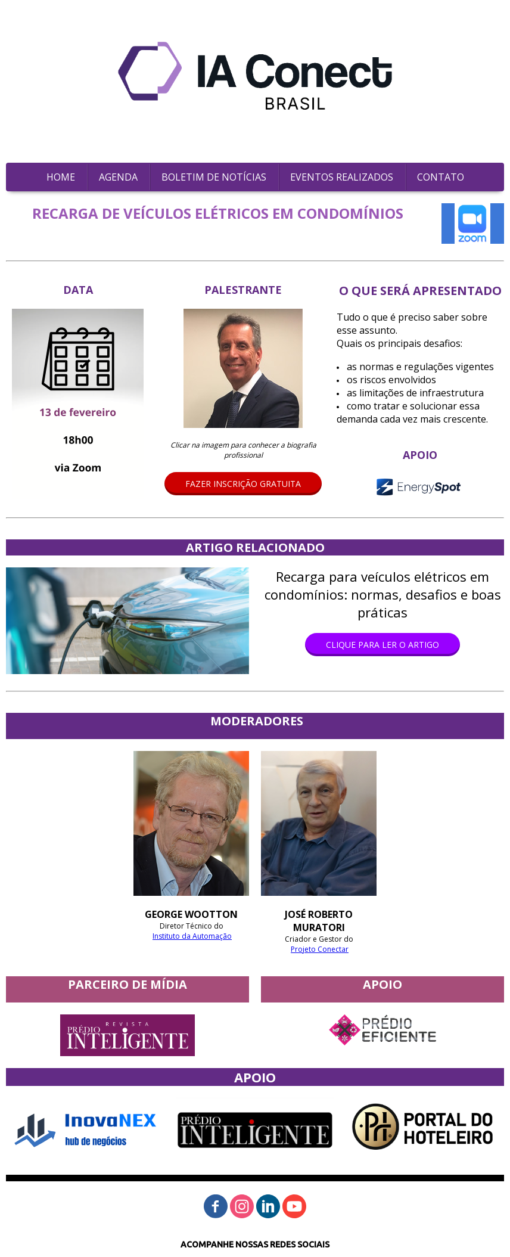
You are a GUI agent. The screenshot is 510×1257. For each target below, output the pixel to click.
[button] (243, 483)
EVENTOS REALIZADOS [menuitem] (341, 177)
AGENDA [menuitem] (118, 177)
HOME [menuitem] (60, 177)
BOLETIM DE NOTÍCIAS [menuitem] (213, 177)
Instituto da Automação (192, 936)
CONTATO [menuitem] (440, 177)
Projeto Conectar (320, 949)
